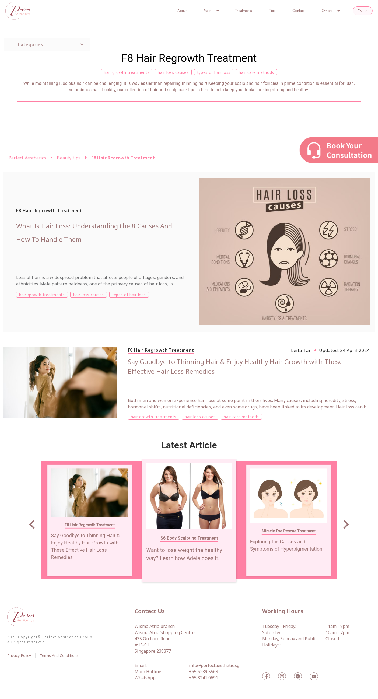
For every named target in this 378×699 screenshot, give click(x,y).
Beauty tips (68, 158)
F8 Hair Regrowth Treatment (123, 158)
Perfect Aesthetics (27, 158)
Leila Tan (301, 350)
